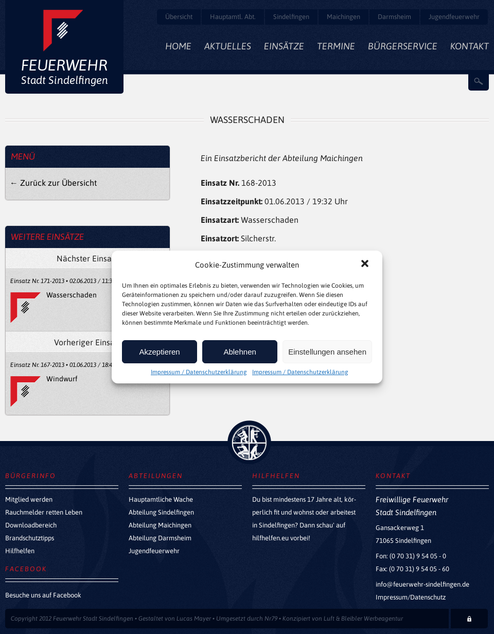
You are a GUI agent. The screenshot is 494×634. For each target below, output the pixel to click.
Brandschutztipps (29, 538)
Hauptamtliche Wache (161, 499)
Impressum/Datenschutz (411, 597)
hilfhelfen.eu (270, 538)
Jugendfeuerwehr (454, 17)
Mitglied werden (28, 499)
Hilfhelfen (19, 551)
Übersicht (178, 17)
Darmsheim (394, 17)
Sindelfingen (291, 17)
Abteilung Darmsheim (160, 538)
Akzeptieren (159, 351)
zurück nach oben (249, 442)
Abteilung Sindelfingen (161, 512)
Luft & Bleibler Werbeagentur (363, 618)
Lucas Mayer (194, 618)
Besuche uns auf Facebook (43, 595)
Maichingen (343, 17)
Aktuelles (227, 46)
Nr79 (270, 618)
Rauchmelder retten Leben (43, 512)
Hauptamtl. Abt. (233, 17)
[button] (366, 264)
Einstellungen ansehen (327, 351)
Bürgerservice (402, 46)
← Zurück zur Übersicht (53, 182)
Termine (336, 46)
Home (178, 46)
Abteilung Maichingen (160, 525)
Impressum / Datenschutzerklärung (199, 372)
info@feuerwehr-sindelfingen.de (422, 584)
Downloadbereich (31, 525)
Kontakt (469, 46)
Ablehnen (239, 351)
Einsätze (284, 46)
